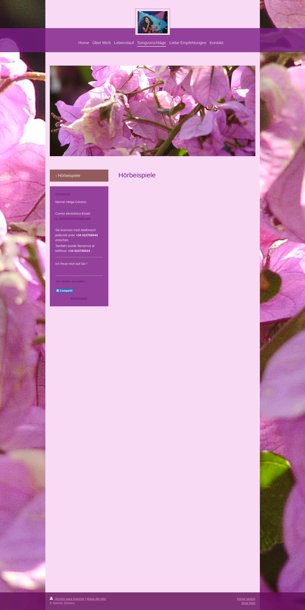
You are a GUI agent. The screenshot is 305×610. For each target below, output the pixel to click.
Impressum (79, 298)
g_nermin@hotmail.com (73, 218)
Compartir (64, 290)
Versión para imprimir (67, 599)
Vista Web (248, 603)
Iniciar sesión (246, 599)
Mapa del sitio (96, 599)
